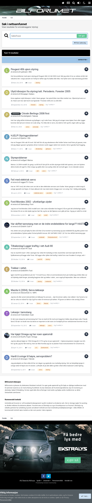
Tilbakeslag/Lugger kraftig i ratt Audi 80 (32, 246)
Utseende (46, 480)
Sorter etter (82, 59)
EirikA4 (23, 226)
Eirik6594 (24, 271)
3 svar (29, 83)
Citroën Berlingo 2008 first (35, 113)
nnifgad (23, 160)
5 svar (32, 237)
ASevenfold (25, 293)
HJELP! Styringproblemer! (24, 135)
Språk (39, 480)
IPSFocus (32, 480)
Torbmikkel (25, 315)
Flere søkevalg (80, 43)
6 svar (32, 370)
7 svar (28, 348)
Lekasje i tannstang (21, 312)
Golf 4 (29, 226)
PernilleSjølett (26, 116)
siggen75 (24, 182)
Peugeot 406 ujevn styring (24, 69)
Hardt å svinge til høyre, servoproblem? (31, 356)
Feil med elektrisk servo (23, 179)
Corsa (31, 182)
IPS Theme (23, 480)
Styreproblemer (19, 157)
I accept (85, 496)
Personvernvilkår (57, 480)
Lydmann (24, 72)
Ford (31, 204)
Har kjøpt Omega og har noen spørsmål (31, 334)
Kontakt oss (68, 480)
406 (30, 72)
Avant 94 (24, 249)
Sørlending (25, 204)
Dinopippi (24, 94)
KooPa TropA (26, 337)
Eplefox (23, 138)
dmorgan (24, 359)
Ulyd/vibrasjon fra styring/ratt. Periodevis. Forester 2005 (40, 91)
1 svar (29, 149)
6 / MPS (33, 293)
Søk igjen (82, 36)
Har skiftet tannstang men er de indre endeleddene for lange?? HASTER (48, 223)
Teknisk (35, 116)
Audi (30, 249)
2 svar (27, 193)
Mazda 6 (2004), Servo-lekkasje (27, 290)
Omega (34, 337)
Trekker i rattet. (19, 268)
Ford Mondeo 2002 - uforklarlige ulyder (31, 201)
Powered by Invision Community (46, 483)
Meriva (30, 160)
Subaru (31, 94)
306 (29, 138)
